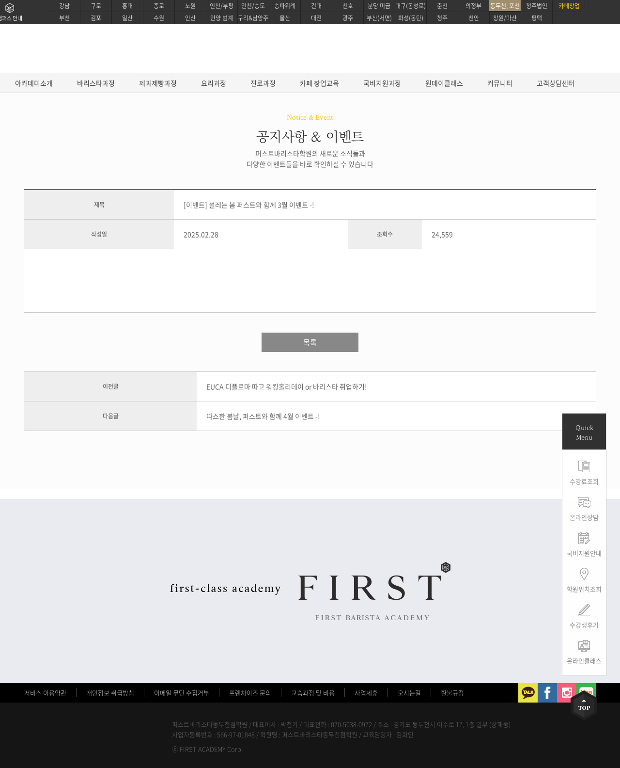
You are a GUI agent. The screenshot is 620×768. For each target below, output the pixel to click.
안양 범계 (221, 18)
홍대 (127, 5)
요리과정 (213, 83)
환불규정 (452, 692)
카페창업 (569, 5)
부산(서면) (379, 18)
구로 (96, 5)
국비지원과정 (382, 83)
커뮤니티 (499, 83)
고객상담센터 (555, 83)
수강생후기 (584, 624)
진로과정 (263, 83)
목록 (310, 342)
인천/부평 (221, 5)
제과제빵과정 (158, 83)
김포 (96, 18)
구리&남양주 (253, 18)
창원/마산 (505, 18)
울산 (284, 18)
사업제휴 (366, 692)
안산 (190, 18)
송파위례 (284, 5)
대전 (316, 18)
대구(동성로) (410, 5)
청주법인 (536, 5)
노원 (190, 5)
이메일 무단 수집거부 (181, 692)
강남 (64, 5)
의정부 (473, 5)
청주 (442, 18)
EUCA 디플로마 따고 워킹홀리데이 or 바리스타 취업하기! (286, 386)
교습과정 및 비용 (313, 692)
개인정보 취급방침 (110, 692)
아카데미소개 (34, 83)
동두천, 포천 (505, 5)
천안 (473, 18)
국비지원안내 (584, 553)
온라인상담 (584, 517)
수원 (159, 18)
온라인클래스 (584, 660)
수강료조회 (584, 481)
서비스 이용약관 (45, 692)
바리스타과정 (96, 83)
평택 (536, 18)
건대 (316, 5)
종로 (159, 5)
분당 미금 (379, 5)
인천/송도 (253, 5)
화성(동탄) (410, 18)
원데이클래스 (444, 83)
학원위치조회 (584, 588)
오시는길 (409, 692)
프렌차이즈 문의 (250, 692)
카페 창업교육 (319, 83)
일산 (127, 18)
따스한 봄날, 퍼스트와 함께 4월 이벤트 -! (263, 416)
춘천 (442, 5)
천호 (347, 5)
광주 (347, 18)
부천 (64, 18)
